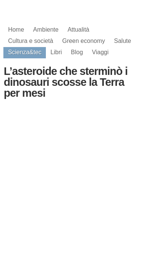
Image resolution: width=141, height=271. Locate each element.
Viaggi (100, 52)
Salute (122, 41)
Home (16, 29)
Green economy (83, 41)
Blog (77, 52)
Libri (56, 52)
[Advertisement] (71, 165)
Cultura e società (30, 41)
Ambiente (46, 29)
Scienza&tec (24, 52)
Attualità (78, 29)
